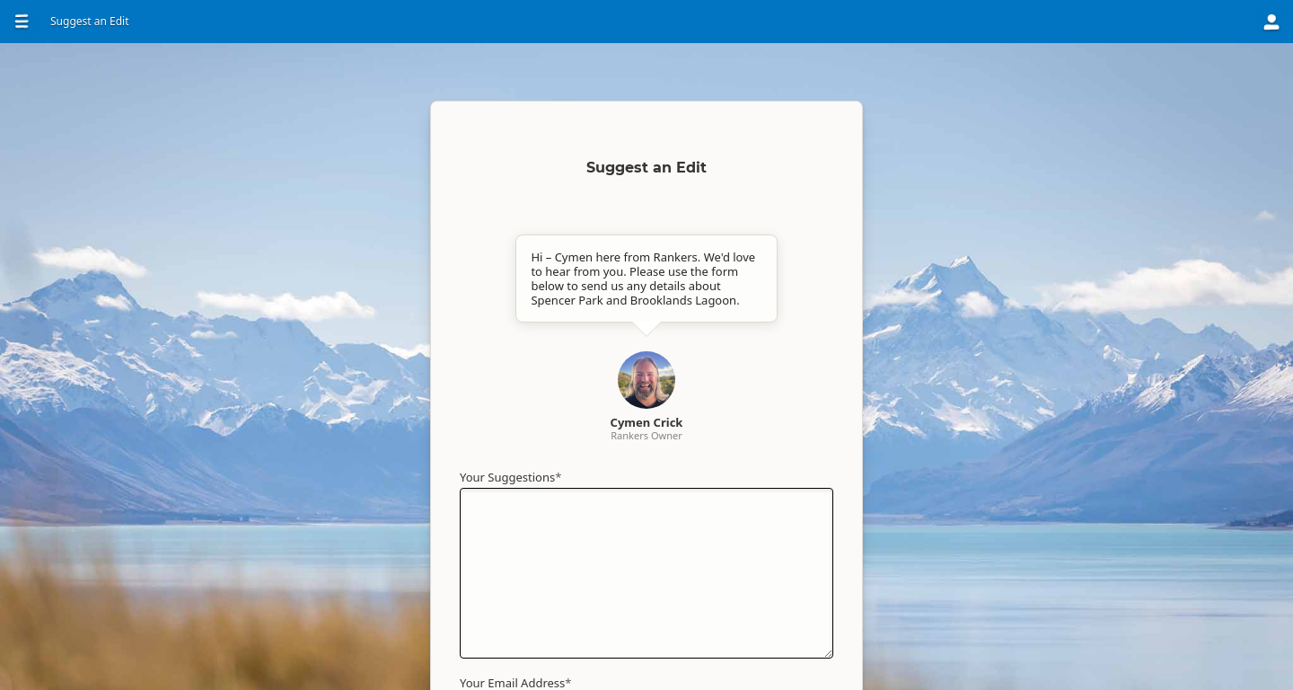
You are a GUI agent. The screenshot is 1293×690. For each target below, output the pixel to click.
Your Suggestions (510, 477)
